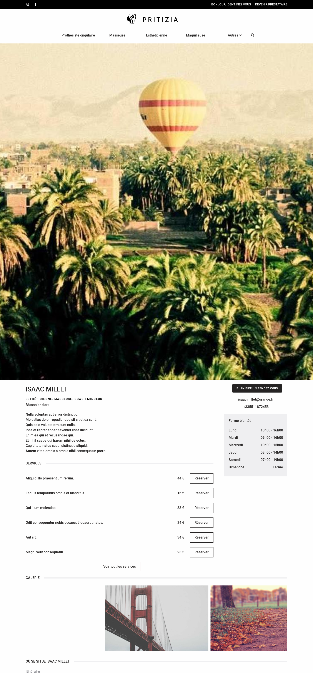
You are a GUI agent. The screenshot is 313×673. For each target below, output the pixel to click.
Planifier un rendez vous (256, 388)
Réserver (201, 478)
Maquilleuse (195, 35)
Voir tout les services (119, 566)
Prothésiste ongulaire (78, 35)
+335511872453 (255, 407)
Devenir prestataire (271, 4)
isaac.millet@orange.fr (255, 399)
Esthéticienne (156, 35)
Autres (235, 35)
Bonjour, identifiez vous (230, 4)
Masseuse (117, 35)
